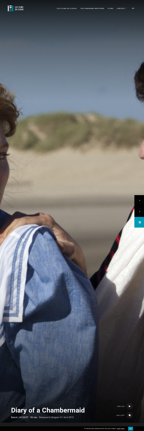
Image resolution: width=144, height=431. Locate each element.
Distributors (72, 424)
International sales (97, 424)
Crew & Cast (18, 424)
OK (130, 429)
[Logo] (15, 8)
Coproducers (52, 424)
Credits (35, 424)
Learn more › (121, 429)
